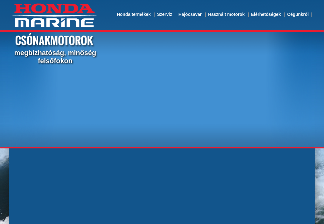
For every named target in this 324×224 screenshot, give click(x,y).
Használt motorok (226, 14)
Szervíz (164, 14)
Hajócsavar (190, 14)
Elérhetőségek (266, 14)
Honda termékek (134, 14)
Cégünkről (298, 14)
